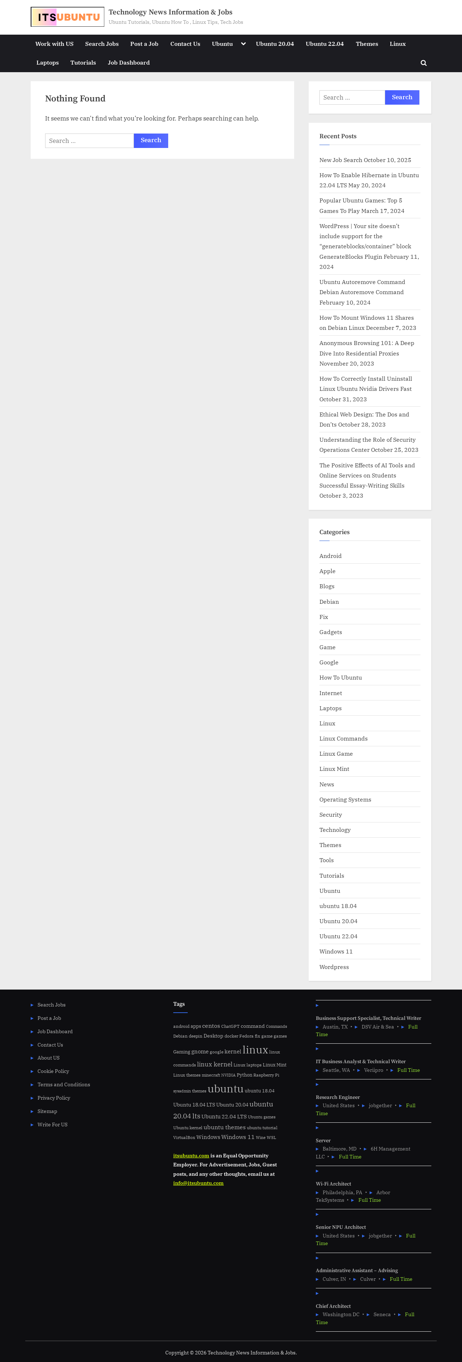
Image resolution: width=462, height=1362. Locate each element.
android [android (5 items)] (181, 1026)
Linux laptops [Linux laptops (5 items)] (248, 1065)
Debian (329, 601)
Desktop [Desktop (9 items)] (213, 1035)
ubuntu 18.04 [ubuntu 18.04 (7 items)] (260, 1091)
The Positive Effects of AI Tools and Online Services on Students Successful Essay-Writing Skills (367, 475)
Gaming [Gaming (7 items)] (181, 1052)
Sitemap (47, 1111)
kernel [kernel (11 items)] (233, 1051)
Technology (335, 829)
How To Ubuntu (340, 677)
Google (329, 662)
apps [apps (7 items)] (196, 1026)
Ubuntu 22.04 (325, 43)
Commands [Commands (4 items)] (276, 1026)
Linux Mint (334, 768)
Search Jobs (102, 43)
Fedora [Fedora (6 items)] (246, 1036)
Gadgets (330, 632)
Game (327, 647)
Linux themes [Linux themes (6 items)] (187, 1075)
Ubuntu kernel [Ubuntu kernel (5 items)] (187, 1127)
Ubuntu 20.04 (275, 43)
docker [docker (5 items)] (231, 1036)
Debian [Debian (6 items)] (180, 1036)
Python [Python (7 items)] (244, 1075)
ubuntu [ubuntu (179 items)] (226, 1088)
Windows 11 (336, 951)
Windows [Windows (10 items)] (208, 1137)
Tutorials (83, 62)
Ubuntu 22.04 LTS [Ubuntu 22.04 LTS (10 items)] (224, 1116)
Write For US (52, 1124)
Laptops (47, 62)
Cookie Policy (53, 1071)
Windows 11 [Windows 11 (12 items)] (238, 1136)
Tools (326, 860)
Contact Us (185, 43)
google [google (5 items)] (216, 1052)
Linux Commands (343, 738)
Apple (327, 571)
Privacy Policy (54, 1097)
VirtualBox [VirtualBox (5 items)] (184, 1137)
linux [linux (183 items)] (255, 1049)
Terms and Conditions (64, 1084)
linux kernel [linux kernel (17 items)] (214, 1064)
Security (330, 814)
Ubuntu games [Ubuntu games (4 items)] (261, 1116)
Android (330, 555)
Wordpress (334, 966)
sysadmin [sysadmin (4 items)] (182, 1090)
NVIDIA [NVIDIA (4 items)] (228, 1075)
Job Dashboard (129, 62)
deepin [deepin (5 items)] (195, 1036)
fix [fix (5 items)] (257, 1036)
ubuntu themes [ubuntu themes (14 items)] (225, 1127)
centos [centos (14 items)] (211, 1026)
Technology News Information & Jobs (170, 12)
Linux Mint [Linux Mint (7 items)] (275, 1065)
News (326, 784)
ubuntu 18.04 (338, 905)
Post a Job (144, 43)
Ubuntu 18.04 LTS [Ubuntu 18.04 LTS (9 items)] (194, 1104)
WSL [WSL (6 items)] (271, 1137)
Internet (330, 693)
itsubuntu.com (191, 1155)
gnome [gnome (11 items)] (200, 1051)
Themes (367, 43)
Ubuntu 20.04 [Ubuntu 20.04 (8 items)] (232, 1104)
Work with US (54, 43)
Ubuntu (222, 43)
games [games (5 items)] (280, 1036)
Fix (323, 616)
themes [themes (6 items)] (199, 1090)
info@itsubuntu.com (198, 1182)
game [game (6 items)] (267, 1036)
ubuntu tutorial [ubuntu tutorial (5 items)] (262, 1127)
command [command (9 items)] (253, 1025)
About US (49, 1057)
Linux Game (336, 753)
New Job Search (340, 159)
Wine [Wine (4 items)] (261, 1137)
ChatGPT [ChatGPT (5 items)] (230, 1026)
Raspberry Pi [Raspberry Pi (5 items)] (266, 1075)
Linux (398, 43)
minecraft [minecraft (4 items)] (211, 1075)
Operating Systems (345, 799)
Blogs (327, 586)
